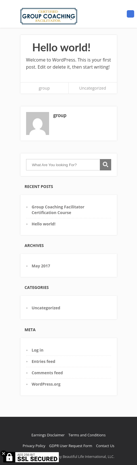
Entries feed (43, 361)
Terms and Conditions (87, 434)
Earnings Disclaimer (48, 434)
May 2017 (41, 266)
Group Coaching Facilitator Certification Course (58, 209)
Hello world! (44, 224)
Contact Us (105, 445)
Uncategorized (92, 88)
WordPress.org (46, 384)
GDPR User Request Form (70, 445)
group (44, 88)
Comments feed (47, 372)
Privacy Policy (34, 445)
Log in (38, 350)
